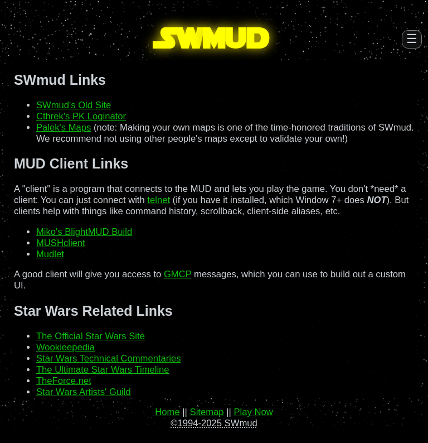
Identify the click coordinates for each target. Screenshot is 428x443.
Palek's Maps (63, 127)
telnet (158, 200)
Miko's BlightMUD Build (84, 232)
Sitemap (207, 412)
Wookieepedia (65, 347)
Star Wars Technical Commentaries (108, 358)
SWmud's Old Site (73, 105)
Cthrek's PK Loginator (81, 116)
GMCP (178, 274)
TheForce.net (63, 380)
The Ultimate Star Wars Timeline (102, 369)
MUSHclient (60, 243)
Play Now (253, 412)
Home (167, 412)
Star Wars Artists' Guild (83, 392)
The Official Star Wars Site (90, 336)
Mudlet (50, 254)
